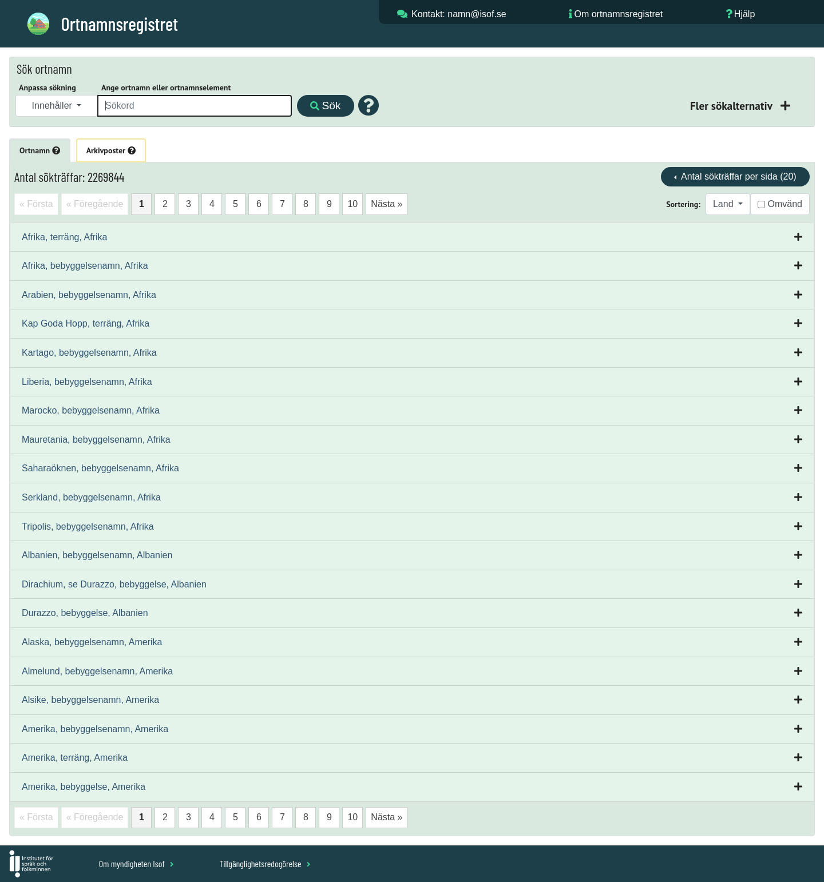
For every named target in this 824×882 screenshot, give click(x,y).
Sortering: (683, 204)
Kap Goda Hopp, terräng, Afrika (85, 323)
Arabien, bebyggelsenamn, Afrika (89, 295)
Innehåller (53, 105)
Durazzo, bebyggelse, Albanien (85, 613)
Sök (325, 106)
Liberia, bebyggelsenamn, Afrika (87, 382)
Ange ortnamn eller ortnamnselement (166, 87)
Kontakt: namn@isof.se (458, 14)
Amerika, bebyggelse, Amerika (83, 787)
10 (352, 204)
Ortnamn (39, 150)
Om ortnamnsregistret (618, 14)
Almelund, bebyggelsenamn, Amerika (97, 671)
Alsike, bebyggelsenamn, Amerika (90, 700)
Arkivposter (111, 150)
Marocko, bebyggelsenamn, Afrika (91, 410)
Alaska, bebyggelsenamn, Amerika (92, 642)
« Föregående (95, 204)
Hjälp (744, 14)
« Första (36, 204)
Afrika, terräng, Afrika (64, 237)
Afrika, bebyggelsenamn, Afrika (85, 266)
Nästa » (386, 204)
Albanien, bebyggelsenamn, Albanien (97, 555)
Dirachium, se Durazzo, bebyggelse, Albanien (114, 584)
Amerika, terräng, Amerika (75, 757)
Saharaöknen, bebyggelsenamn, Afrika (100, 468)
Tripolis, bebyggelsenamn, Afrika (88, 526)
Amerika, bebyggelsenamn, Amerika (95, 729)
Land (724, 204)
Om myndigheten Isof (136, 863)
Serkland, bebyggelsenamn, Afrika (91, 497)
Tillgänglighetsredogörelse (264, 863)
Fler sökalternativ (732, 105)
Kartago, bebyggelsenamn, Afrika (89, 352)
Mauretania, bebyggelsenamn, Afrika (96, 439)
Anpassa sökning (47, 87)
